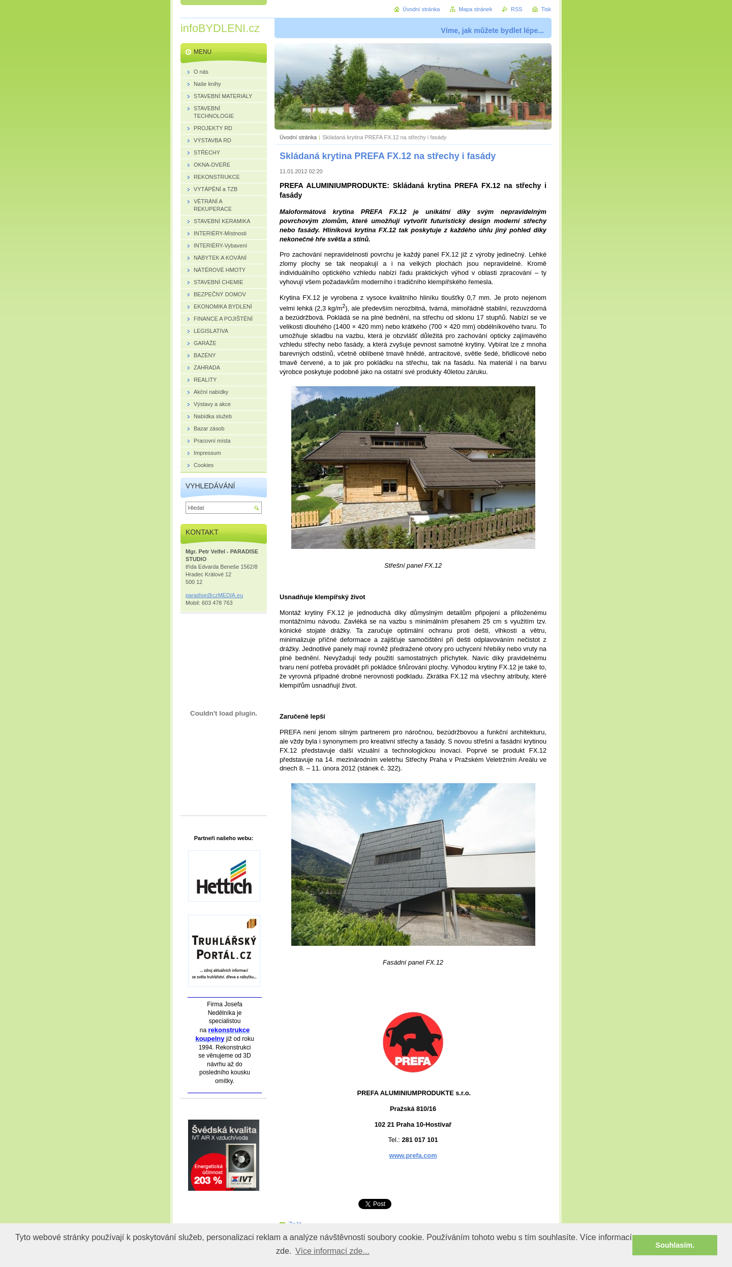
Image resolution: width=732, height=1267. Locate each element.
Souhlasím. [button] (674, 1245)
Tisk (546, 9)
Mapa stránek (475, 9)
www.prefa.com (413, 1155)
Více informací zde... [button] (332, 1251)
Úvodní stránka (298, 137)
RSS (516, 9)
